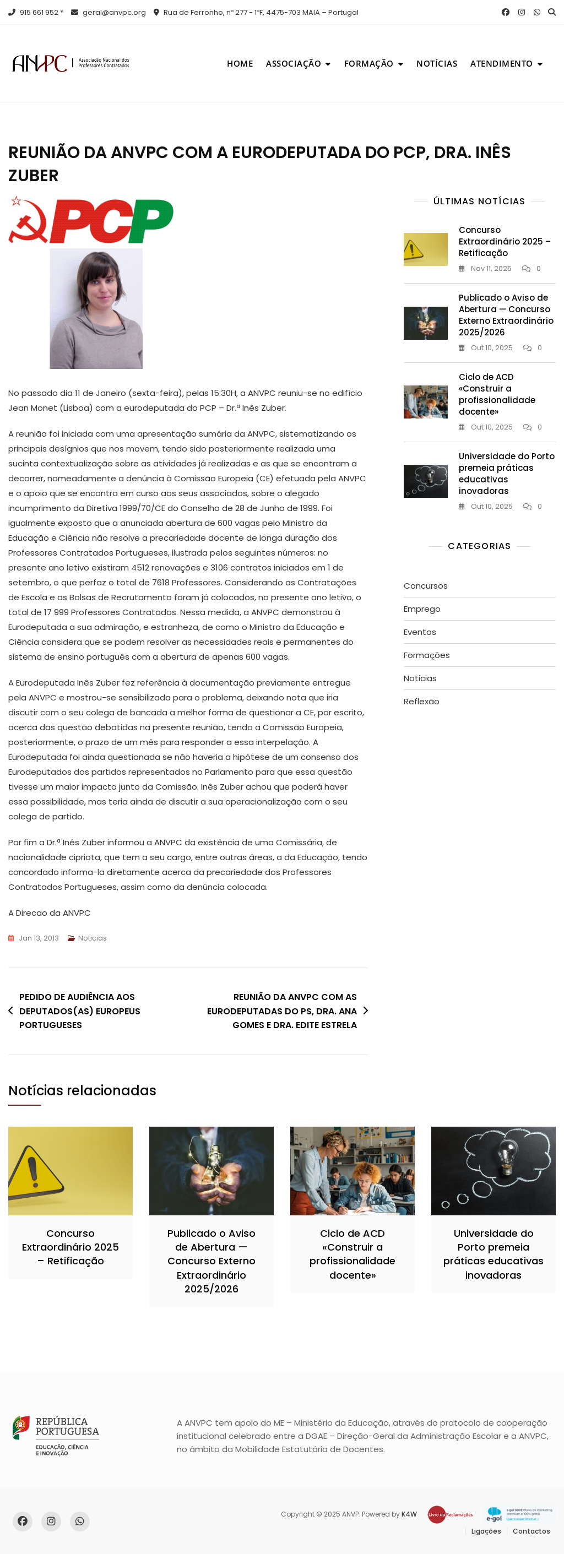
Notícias (436, 63)
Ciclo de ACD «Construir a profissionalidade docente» (497, 394)
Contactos (531, 1531)
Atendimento (501, 63)
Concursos (426, 585)
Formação (369, 63)
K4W (409, 1514)
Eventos (420, 632)
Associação (293, 63)
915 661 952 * (35, 12)
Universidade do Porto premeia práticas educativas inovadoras (507, 473)
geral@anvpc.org (108, 12)
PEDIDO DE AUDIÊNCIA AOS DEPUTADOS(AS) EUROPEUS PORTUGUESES (79, 1011)
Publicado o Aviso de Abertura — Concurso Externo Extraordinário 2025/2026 (506, 315)
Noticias (92, 938)
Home (240, 63)
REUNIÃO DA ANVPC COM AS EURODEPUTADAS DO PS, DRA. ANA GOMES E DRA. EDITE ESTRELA (282, 1011)
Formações (427, 655)
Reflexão (422, 701)
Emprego (422, 609)
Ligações (486, 1531)
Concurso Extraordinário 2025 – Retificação (505, 241)
